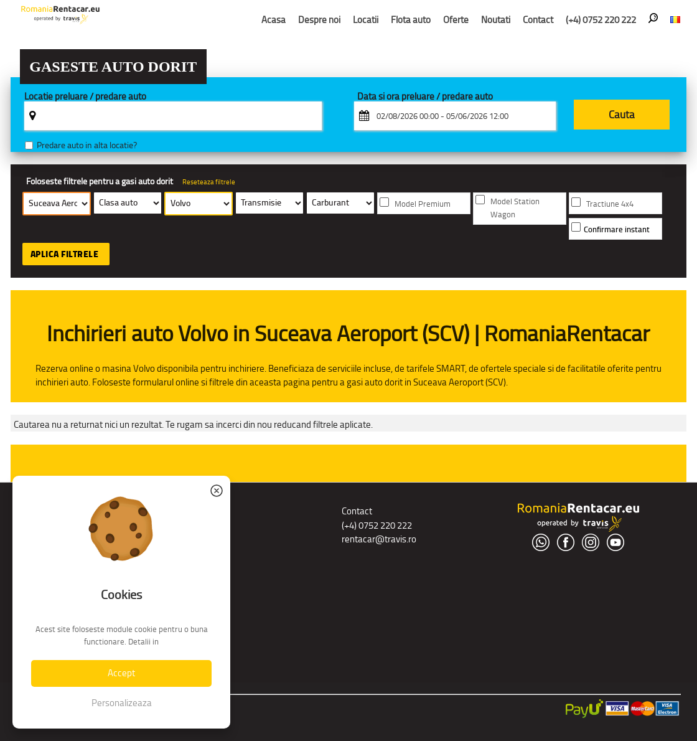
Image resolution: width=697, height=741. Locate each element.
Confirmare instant (617, 229)
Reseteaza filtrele (208, 182)
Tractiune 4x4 (610, 203)
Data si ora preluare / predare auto (425, 97)
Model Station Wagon (515, 208)
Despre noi (319, 19)
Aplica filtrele (64, 254)
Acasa (273, 19)
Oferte (456, 19)
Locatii (365, 19)
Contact (538, 19)
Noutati (495, 19)
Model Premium (423, 203)
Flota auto (411, 19)
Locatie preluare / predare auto (85, 97)
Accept (121, 673)
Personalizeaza (121, 702)
